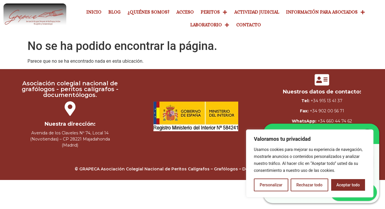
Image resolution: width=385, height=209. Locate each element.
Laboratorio (209, 24)
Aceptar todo (348, 185)
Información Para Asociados (325, 12)
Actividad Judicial (256, 12)
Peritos (214, 12)
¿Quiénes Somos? (148, 12)
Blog (114, 12)
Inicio (93, 12)
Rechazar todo (309, 185)
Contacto (248, 24)
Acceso (185, 12)
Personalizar (271, 185)
